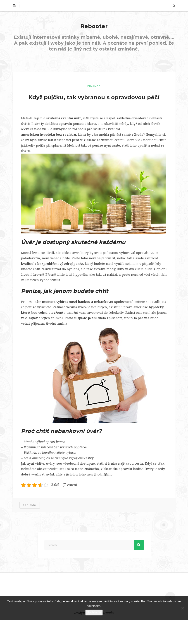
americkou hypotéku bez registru (48, 134)
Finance (94, 86)
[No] (182, 608)
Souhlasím (94, 612)
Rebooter (94, 26)
